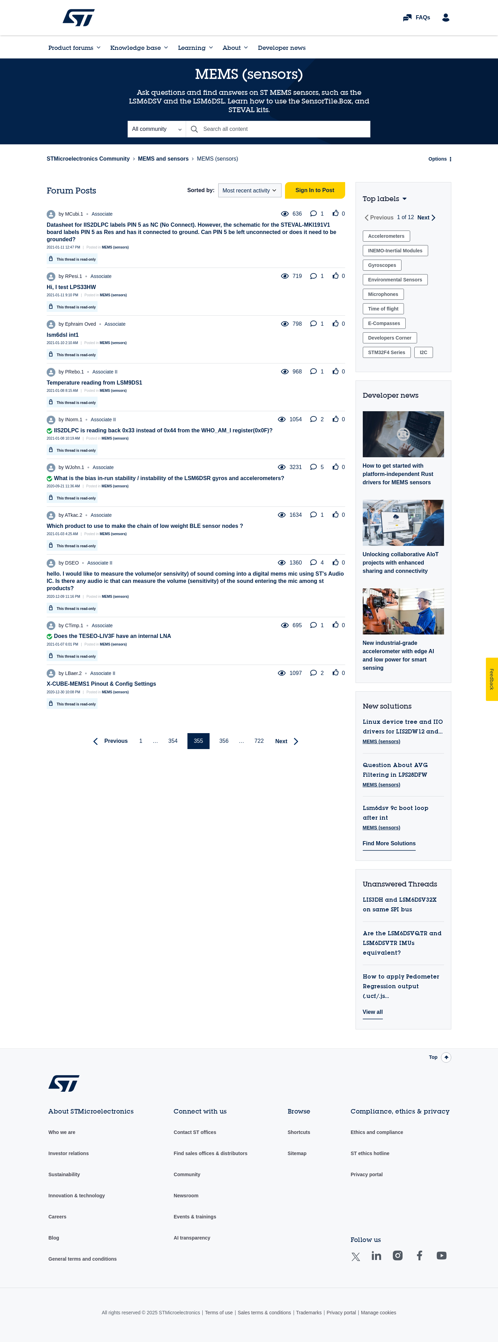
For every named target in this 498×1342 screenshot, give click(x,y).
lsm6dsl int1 (63, 335)
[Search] (278, 129)
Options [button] (437, 159)
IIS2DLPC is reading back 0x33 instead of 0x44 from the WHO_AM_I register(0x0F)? (163, 430)
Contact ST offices (195, 1132)
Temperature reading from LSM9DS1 (94, 383)
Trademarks (309, 1312)
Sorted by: (200, 190)
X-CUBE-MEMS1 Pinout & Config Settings (101, 684)
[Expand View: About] (245, 47)
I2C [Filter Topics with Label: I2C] (423, 352)
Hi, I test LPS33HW (71, 287)
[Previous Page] (108, 741)
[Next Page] (288, 741)
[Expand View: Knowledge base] (166, 47)
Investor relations (68, 1153)
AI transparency (192, 1238)
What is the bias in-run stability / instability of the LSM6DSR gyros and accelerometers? (169, 478)
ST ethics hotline (370, 1153)
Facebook (426, 1260)
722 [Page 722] (259, 741)
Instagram (404, 1260)
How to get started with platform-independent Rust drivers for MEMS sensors (398, 474)
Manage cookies (378, 1312)
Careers (57, 1216)
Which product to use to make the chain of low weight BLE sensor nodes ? (145, 526)
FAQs (423, 17)
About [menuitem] (232, 47)
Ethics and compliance (377, 1132)
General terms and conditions (82, 1259)
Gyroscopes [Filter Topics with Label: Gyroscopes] (382, 265)
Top (433, 1057)
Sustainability (64, 1174)
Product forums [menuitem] (70, 47)
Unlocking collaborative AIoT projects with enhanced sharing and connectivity (401, 562)
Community (187, 1174)
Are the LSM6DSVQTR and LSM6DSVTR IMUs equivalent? (402, 943)
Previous (382, 217)
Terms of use (219, 1312)
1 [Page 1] (140, 741)
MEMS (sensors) (115, 247)
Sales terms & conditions (264, 1312)
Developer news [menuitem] (282, 47)
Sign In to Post (315, 190)
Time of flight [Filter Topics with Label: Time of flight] (383, 309)
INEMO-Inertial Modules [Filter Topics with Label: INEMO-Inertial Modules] (395, 250)
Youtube (448, 1260)
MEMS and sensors (163, 159)
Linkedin (383, 1260)
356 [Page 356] (224, 741)
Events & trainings (195, 1216)
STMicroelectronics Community (78, 17)
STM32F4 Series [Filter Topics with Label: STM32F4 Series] (386, 352)
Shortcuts (299, 1132)
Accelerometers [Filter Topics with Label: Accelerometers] (386, 236)
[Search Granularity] (157, 129)
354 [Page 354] (173, 741)
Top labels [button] (381, 198)
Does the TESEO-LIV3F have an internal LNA (112, 636)
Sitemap (297, 1153)
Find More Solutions (389, 843)
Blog (53, 1238)
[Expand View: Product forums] (98, 47)
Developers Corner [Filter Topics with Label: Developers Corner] (390, 338)
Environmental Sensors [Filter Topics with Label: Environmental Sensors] (395, 279)
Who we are (61, 1132)
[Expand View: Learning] (211, 47)
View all (373, 1012)
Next (423, 217)
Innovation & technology (76, 1195)
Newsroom (186, 1195)
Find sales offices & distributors (210, 1153)
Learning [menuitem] (192, 47)
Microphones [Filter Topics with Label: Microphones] (383, 294)
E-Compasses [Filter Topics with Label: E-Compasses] (384, 323)
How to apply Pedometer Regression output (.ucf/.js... (401, 986)
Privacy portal (367, 1174)
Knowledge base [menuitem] (135, 47)
